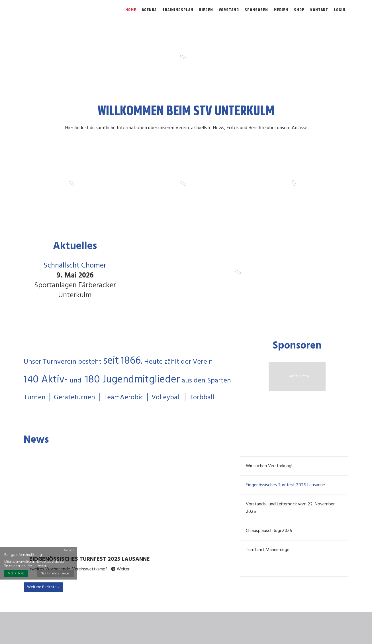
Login (340, 10)
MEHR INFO (16, 573)
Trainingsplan (177, 10)
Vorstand (229, 10)
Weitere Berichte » (43, 587)
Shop (299, 10)
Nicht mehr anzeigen (56, 573)
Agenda (149, 10)
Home (130, 10)
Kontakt (319, 10)
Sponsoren (256, 10)
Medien (281, 10)
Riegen (206, 10)
